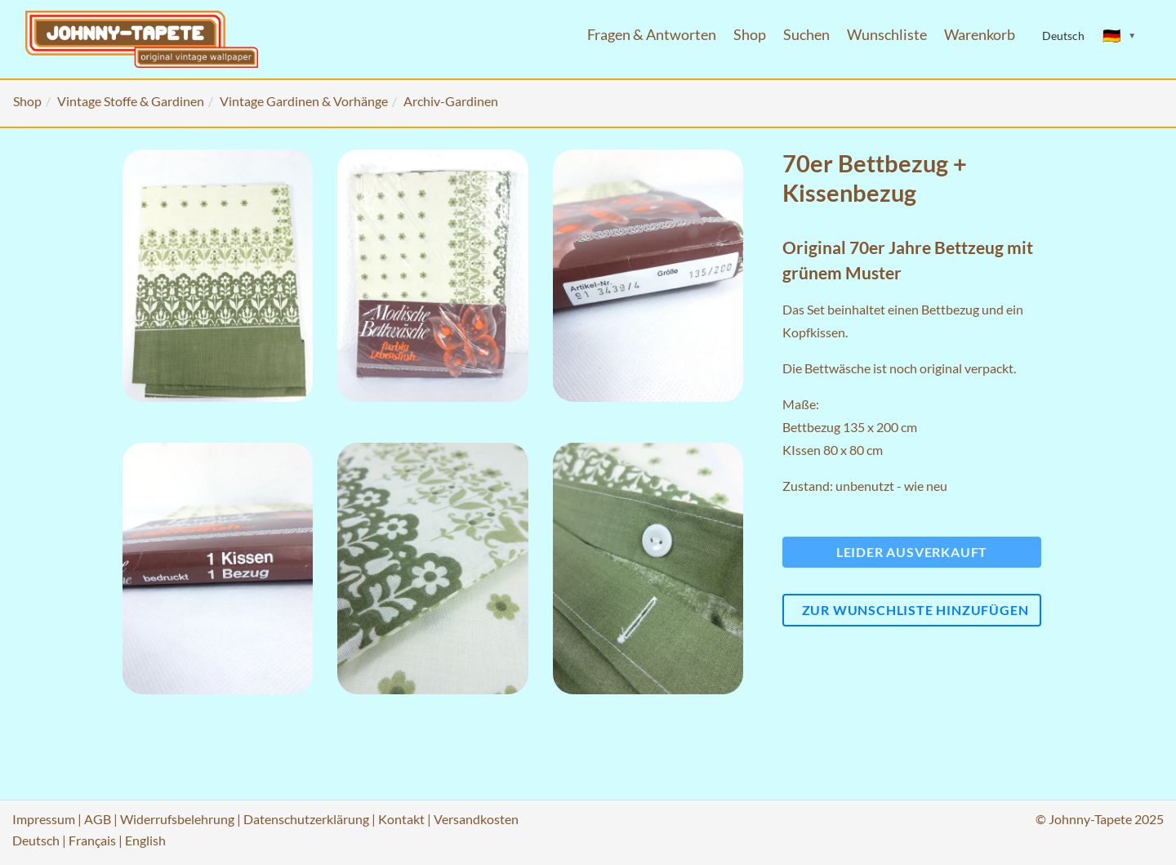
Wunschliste (887, 34)
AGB (97, 819)
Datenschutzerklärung (306, 819)
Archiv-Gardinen (450, 101)
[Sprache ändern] (1120, 36)
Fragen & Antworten (651, 34)
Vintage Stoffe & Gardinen (130, 101)
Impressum (43, 819)
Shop (749, 34)
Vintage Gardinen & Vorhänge (304, 101)
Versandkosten (476, 819)
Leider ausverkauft (911, 552)
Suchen (806, 34)
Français (92, 840)
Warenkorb (979, 34)
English (145, 840)
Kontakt (401, 819)
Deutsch (36, 840)
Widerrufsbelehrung (177, 819)
